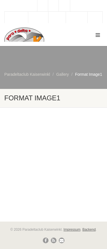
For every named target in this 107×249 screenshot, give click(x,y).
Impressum (72, 230)
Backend (89, 230)
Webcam (38, 17)
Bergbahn (76, 17)
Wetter (57, 17)
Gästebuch (16, 17)
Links (95, 17)
